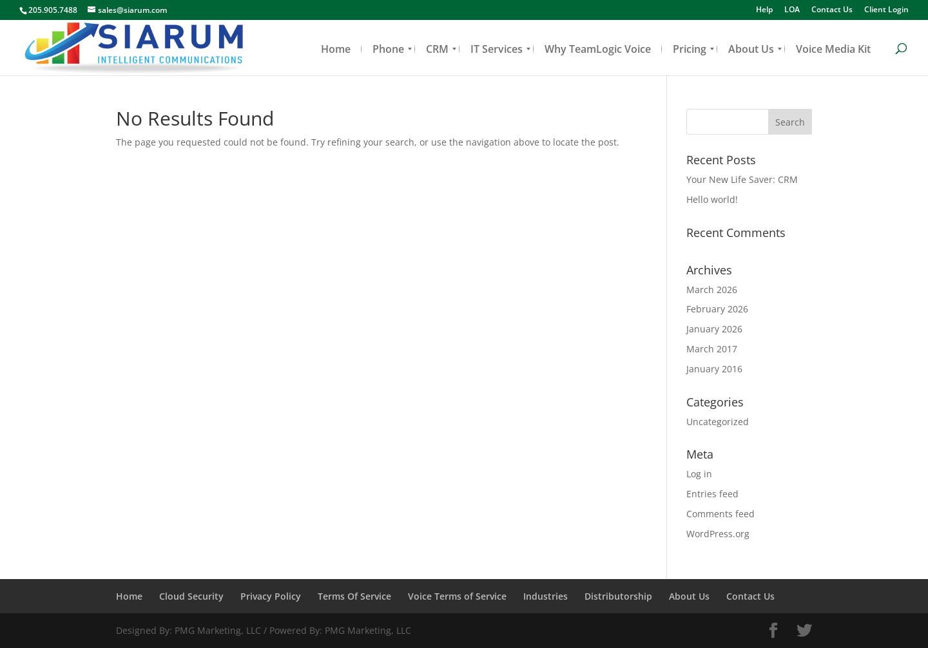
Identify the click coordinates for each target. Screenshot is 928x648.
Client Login (886, 10)
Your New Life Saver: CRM (742, 179)
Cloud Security (191, 596)
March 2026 (711, 289)
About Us (689, 596)
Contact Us (832, 10)
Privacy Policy (270, 596)
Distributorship (618, 596)
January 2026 (714, 329)
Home (129, 596)
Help (764, 10)
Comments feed (720, 514)
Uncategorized (717, 421)
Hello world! (712, 199)
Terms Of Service (354, 596)
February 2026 (717, 309)
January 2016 (714, 369)
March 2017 (711, 349)
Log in (699, 474)
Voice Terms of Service (457, 596)
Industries (545, 596)
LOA (792, 10)
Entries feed (712, 494)
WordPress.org (717, 534)
